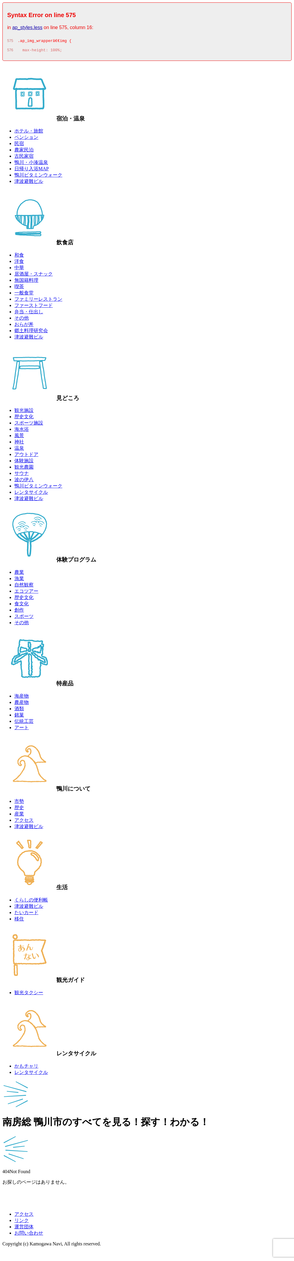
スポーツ (24, 618)
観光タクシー (28, 994)
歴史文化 (24, 418)
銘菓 (19, 716)
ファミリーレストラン (38, 300)
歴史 (19, 809)
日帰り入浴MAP (31, 170)
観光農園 (24, 468)
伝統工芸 (24, 723)
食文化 (21, 605)
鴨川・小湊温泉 (31, 164)
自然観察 (24, 586)
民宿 (19, 145)
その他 (21, 319)
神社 (19, 443)
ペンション (26, 139)
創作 (19, 611)
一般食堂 (24, 294)
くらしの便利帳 (31, 901)
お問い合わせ (28, 1234)
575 (10, 42)
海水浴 (21, 431)
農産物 (21, 704)
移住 (19, 920)
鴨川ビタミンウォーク (38, 176)
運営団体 (24, 1228)
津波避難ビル (28, 183)
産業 (19, 815)
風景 (19, 437)
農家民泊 (24, 151)
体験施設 (24, 462)
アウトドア (26, 456)
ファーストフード (33, 307)
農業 (19, 574)
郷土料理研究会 (31, 332)
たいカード (26, 914)
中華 (19, 269)
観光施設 (24, 412)
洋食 (19, 263)
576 (10, 52)
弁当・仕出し (28, 313)
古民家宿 (24, 157)
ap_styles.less (27, 27)
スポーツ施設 (28, 424)
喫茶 (19, 288)
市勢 (19, 803)
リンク (21, 1222)
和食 (19, 256)
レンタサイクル (31, 493)
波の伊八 (24, 481)
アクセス (24, 821)
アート (21, 729)
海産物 (21, 697)
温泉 (19, 449)
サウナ (21, 475)
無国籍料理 (26, 282)
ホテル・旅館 (28, 132)
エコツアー (26, 592)
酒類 (19, 710)
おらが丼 (24, 326)
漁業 (19, 580)
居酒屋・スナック (33, 275)
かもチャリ (26, 1067)
